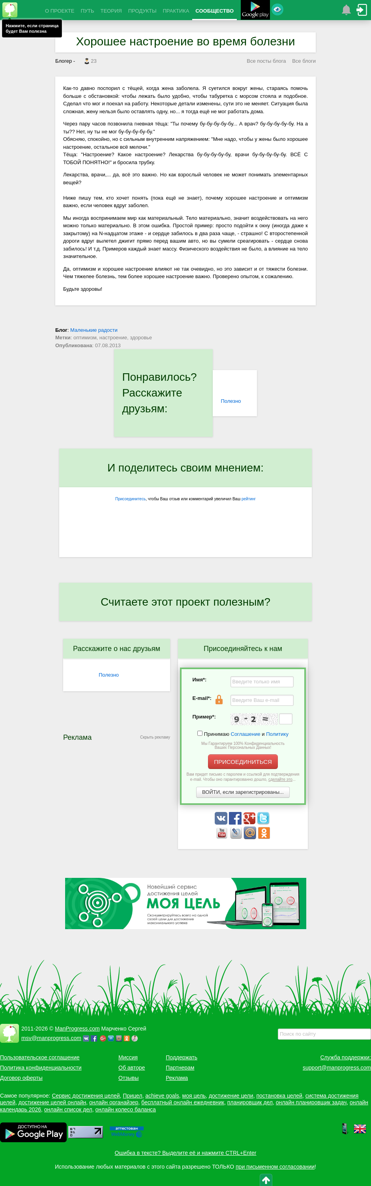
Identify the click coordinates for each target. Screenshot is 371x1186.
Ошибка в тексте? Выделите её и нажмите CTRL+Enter (186, 1153)
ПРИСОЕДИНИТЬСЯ (243, 761)
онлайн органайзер (113, 1102)
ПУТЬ (87, 11)
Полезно (231, 401)
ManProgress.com (77, 1028)
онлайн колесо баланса (125, 1109)
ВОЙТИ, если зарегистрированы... (243, 792)
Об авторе (131, 1067)
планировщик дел (250, 1102)
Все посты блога (266, 61)
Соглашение (245, 734)
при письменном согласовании (275, 1167)
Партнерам (180, 1067)
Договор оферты (21, 1078)
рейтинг (249, 499)
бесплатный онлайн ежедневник (182, 1102)
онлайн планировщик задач (311, 1102)
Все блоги (304, 61)
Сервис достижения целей (86, 1095)
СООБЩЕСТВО (214, 11)
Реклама (177, 1078)
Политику (277, 734)
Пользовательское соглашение (40, 1057)
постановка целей (279, 1095)
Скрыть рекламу (155, 737)
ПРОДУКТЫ (142, 11)
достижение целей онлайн (52, 1102)
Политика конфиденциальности (41, 1067)
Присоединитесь (130, 499)
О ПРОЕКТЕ (59, 11)
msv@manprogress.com (51, 1038)
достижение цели (231, 1095)
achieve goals (162, 1095)
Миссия (128, 1057)
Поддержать (181, 1057)
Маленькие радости (94, 330)
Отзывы (128, 1078)
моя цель (194, 1095)
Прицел (132, 1095)
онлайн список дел (68, 1109)
